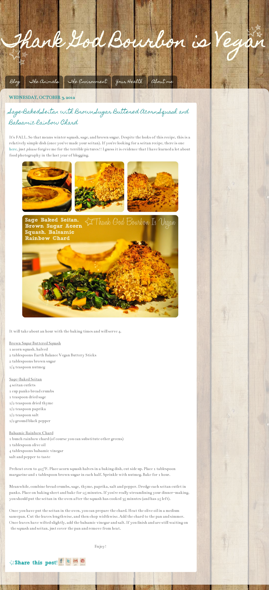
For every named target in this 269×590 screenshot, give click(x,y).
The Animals (44, 82)
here (13, 149)
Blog (15, 82)
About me (162, 82)
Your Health (129, 82)
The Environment (87, 82)
